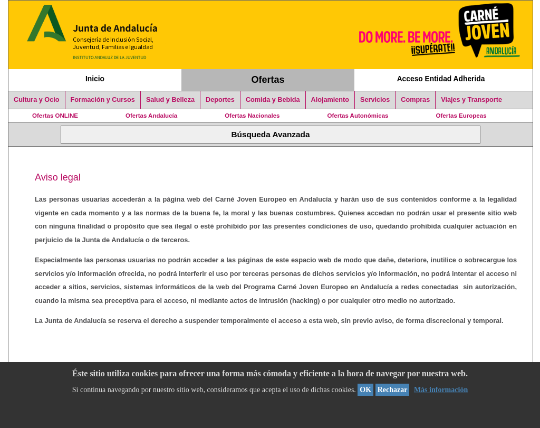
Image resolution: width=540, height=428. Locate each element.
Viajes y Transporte (471, 99)
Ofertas (268, 79)
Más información (441, 390)
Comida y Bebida (273, 99)
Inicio (94, 78)
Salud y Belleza (170, 99)
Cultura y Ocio (37, 99)
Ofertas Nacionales (252, 115)
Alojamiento (330, 99)
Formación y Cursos (103, 99)
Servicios (375, 99)
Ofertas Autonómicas (357, 115)
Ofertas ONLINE (55, 115)
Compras (415, 99)
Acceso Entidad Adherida (441, 78)
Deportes (220, 99)
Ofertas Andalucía (151, 115)
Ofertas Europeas (461, 115)
